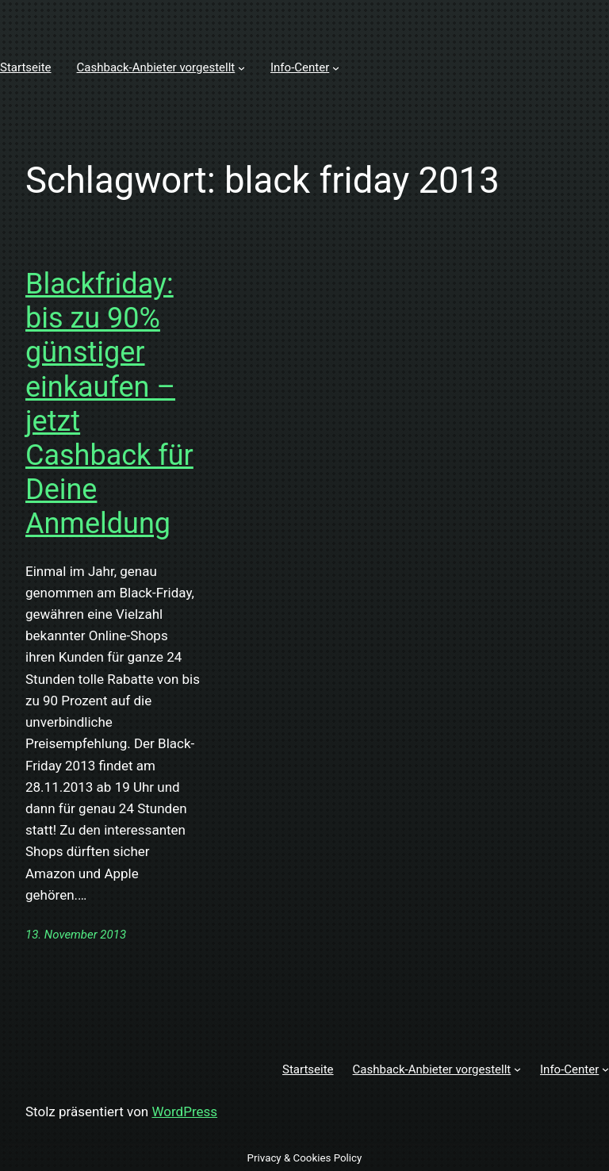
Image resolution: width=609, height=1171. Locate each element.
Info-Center (299, 67)
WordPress (184, 1111)
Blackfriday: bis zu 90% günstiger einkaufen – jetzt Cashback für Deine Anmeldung (109, 403)
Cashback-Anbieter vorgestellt (156, 67)
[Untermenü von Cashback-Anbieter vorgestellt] (241, 67)
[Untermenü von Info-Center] (335, 67)
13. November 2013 (75, 934)
